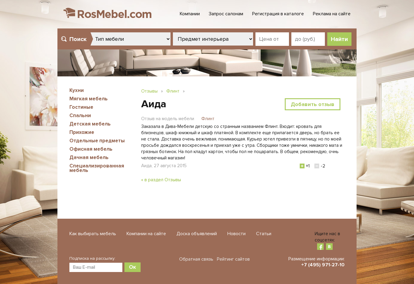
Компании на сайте (146, 234)
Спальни (80, 115)
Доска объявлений (196, 234)
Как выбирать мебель (92, 234)
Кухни (76, 90)
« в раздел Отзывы (161, 179)
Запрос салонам (226, 14)
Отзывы (149, 91)
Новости (236, 234)
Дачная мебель (89, 157)
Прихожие (81, 132)
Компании (190, 14)
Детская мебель (90, 124)
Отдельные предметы (97, 141)
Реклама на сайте (332, 14)
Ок (132, 267)
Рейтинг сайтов (233, 259)
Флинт (172, 91)
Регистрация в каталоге (278, 14)
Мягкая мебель (88, 99)
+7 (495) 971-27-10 (323, 265)
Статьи (263, 234)
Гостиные (81, 107)
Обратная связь (196, 259)
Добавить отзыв (312, 104)
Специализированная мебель (96, 168)
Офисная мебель (90, 149)
